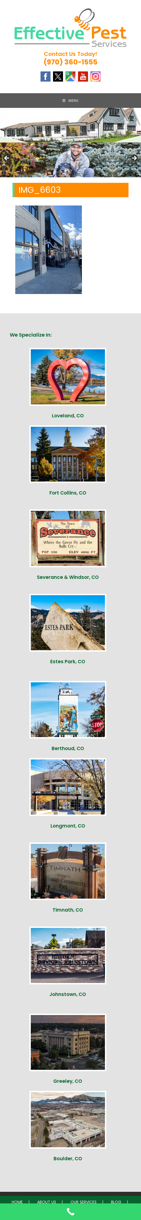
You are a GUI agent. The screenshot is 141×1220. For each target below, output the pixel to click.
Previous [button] (7, 160)
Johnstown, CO (67, 996)
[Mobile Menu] (70, 101)
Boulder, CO (68, 1160)
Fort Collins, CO (67, 494)
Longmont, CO (68, 827)
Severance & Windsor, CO (68, 579)
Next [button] (134, 160)
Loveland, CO (68, 417)
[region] (70, 161)
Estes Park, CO (67, 663)
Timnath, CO (67, 912)
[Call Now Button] (70, 1211)
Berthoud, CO (68, 750)
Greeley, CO (67, 1083)
